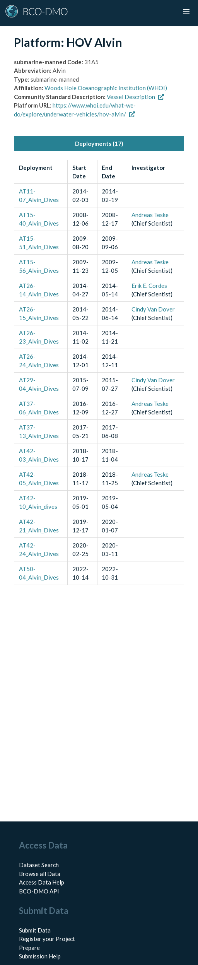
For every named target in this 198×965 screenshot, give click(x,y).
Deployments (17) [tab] (99, 143)
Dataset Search (39, 864)
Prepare (29, 947)
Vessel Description (135, 96)
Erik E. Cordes (149, 285)
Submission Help (40, 956)
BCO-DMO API (39, 891)
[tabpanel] (99, 372)
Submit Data (35, 930)
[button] (186, 11)
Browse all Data (39, 873)
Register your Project (47, 938)
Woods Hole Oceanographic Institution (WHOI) (105, 87)
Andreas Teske (150, 214)
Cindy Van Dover (153, 309)
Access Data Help (41, 882)
